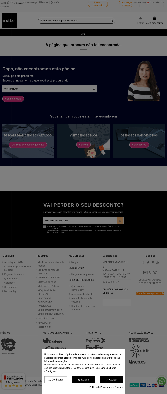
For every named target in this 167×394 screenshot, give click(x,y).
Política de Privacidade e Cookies (106, 387)
